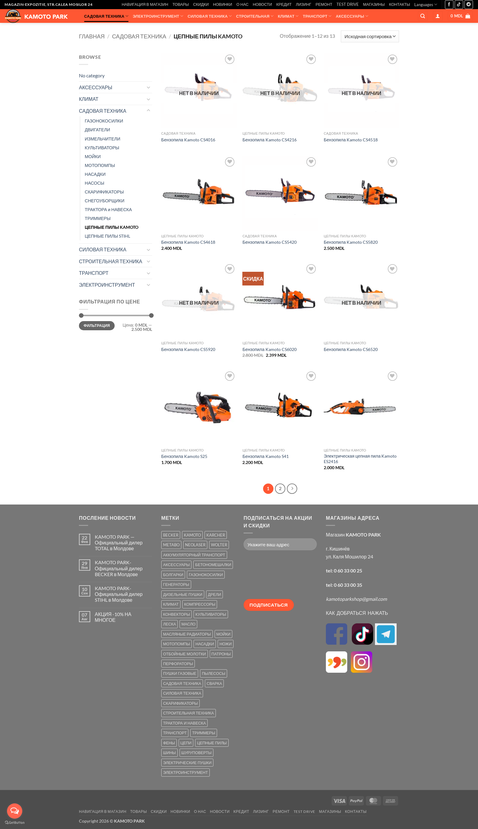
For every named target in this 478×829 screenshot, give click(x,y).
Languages (425, 4)
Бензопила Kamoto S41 (265, 456)
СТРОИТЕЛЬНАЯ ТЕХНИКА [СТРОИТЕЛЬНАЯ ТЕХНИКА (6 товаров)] (188, 712)
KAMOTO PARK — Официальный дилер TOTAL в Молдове (119, 542)
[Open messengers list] (14, 811)
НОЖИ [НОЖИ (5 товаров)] (225, 643)
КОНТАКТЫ (399, 4)
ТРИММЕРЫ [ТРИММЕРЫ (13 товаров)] (203, 732)
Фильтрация (97, 325)
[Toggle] (148, 87)
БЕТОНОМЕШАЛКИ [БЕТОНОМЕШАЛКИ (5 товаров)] (213, 564)
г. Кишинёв (338, 548)
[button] (438, 16)
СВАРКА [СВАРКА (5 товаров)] (214, 683)
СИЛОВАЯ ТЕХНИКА (209, 16)
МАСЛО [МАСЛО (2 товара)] (188, 624)
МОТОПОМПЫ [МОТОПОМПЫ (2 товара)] (176, 643)
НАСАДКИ (95, 174)
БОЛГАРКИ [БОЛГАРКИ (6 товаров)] (173, 574)
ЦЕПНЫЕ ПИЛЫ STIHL (107, 236)
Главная (92, 36)
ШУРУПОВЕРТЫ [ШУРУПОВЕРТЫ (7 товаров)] (196, 752)
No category (92, 75)
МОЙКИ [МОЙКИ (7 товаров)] (223, 634)
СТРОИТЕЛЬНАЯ (255, 16)
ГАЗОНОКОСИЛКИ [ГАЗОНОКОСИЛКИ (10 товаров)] (206, 574)
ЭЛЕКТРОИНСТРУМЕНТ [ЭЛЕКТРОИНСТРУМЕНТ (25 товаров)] (185, 772)
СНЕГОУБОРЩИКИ (104, 200)
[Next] (292, 489)
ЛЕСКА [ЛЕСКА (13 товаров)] (169, 624)
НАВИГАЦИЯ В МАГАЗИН (145, 4)
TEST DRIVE (348, 4)
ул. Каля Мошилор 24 (349, 556)
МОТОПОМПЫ (100, 165)
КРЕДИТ (283, 4)
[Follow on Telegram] (468, 4)
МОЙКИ (93, 156)
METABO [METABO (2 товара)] (171, 544)
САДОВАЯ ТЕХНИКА (106, 16)
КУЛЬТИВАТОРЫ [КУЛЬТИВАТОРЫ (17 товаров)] (210, 614)
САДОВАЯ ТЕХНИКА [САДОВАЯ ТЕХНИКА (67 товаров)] (182, 683)
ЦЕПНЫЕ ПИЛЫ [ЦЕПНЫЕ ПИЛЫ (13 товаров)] (212, 742)
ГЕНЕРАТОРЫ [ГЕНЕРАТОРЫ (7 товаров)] (176, 584)
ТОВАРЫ (181, 4)
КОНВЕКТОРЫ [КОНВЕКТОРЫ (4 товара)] (176, 614)
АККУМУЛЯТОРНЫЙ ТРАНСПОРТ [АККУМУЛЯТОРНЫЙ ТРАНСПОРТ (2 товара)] (194, 554)
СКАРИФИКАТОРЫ (104, 191)
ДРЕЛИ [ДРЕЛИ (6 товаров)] (214, 594)
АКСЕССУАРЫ (352, 16)
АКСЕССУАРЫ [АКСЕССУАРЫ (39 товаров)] (176, 564)
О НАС (243, 4)
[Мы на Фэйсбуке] (449, 4)
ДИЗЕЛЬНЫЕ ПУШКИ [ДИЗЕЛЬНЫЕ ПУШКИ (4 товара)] (182, 594)
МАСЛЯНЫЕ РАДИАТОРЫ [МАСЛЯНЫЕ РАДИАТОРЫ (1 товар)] (187, 634)
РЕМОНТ (324, 4)
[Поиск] (423, 16)
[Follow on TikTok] (459, 4)
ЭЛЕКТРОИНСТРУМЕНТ (158, 16)
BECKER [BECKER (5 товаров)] (170, 535)
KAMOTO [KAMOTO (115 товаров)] (192, 535)
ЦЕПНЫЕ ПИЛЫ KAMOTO (111, 227)
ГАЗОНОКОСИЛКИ (104, 120)
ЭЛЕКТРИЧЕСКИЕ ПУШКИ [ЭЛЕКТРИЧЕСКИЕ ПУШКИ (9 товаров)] (187, 762)
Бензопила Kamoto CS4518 (351, 139)
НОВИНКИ (222, 4)
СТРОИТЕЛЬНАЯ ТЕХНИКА (110, 261)
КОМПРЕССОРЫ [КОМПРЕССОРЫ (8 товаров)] (199, 604)
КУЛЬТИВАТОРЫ (102, 147)
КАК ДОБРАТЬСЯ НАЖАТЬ (357, 613)
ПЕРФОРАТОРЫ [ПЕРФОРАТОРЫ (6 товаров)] (178, 663)
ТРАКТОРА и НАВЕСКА (108, 209)
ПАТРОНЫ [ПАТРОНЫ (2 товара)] (221, 653)
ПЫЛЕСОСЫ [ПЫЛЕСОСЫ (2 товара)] (213, 673)
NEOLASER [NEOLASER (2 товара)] (195, 544)
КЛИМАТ (288, 16)
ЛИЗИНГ (304, 4)
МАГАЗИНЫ (374, 4)
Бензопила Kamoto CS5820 (351, 242)
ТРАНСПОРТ (317, 16)
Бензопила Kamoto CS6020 (269, 349)
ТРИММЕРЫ (98, 218)
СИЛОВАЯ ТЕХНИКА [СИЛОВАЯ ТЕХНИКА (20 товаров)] (182, 693)
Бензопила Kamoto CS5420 (269, 242)
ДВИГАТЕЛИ (97, 129)
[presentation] (269, 577)
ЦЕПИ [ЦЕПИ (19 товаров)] (185, 742)
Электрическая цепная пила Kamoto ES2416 (360, 458)
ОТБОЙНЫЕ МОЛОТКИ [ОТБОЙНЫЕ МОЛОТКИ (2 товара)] (184, 653)
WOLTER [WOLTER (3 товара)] (219, 544)
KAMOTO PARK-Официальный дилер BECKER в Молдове (119, 568)
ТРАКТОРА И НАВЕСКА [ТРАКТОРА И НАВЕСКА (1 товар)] (184, 723)
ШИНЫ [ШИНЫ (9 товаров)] (169, 752)
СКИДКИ (201, 4)
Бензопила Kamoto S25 (184, 456)
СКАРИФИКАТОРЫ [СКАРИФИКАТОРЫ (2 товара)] (180, 703)
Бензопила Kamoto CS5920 (188, 349)
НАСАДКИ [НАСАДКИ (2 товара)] (204, 643)
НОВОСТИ (262, 4)
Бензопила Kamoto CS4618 (188, 242)
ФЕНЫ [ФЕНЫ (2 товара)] (169, 742)
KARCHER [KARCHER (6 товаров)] (215, 535)
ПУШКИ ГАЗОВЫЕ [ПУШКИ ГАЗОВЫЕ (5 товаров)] (179, 673)
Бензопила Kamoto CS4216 (269, 139)
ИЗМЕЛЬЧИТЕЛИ (102, 138)
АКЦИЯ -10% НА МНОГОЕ (113, 617)
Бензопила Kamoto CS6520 (351, 349)
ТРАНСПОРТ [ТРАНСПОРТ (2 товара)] (175, 732)
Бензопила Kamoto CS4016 (188, 139)
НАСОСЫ (94, 183)
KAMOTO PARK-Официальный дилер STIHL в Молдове (119, 594)
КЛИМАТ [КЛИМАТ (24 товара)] (171, 604)
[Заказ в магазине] (370, 36)
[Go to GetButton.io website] (14, 823)
